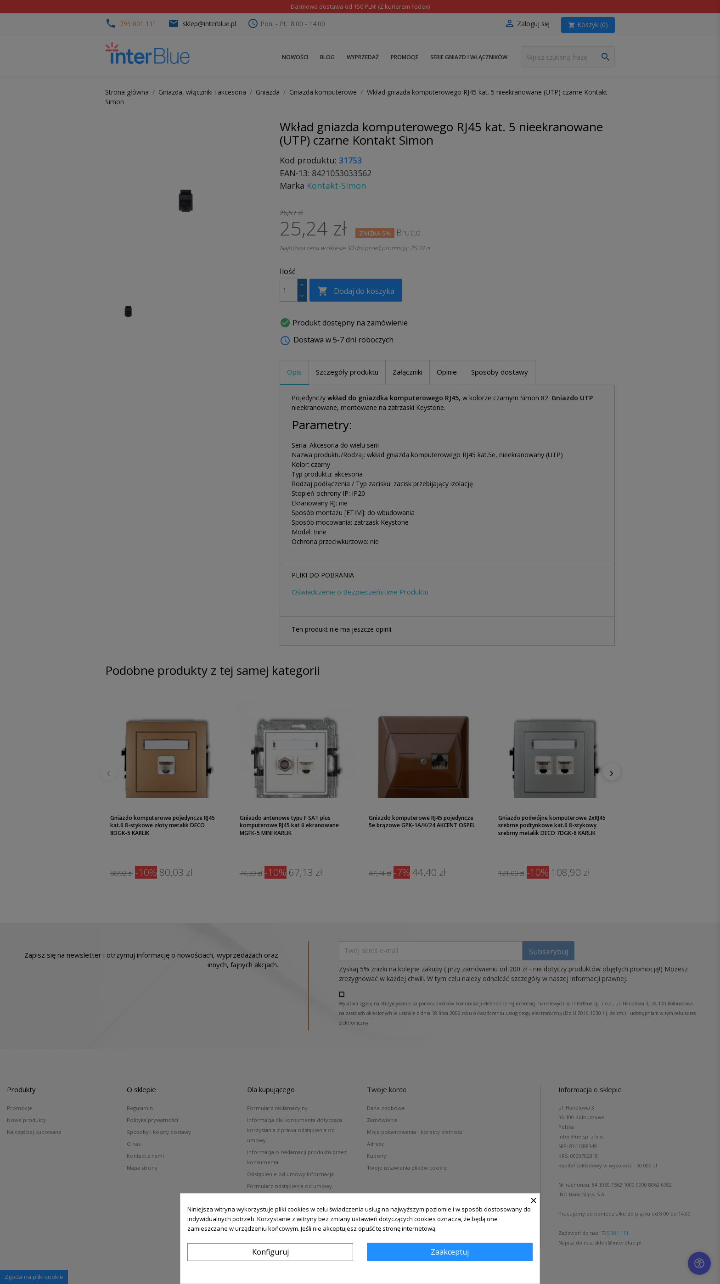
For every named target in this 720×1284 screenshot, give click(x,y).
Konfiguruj (270, 1252)
